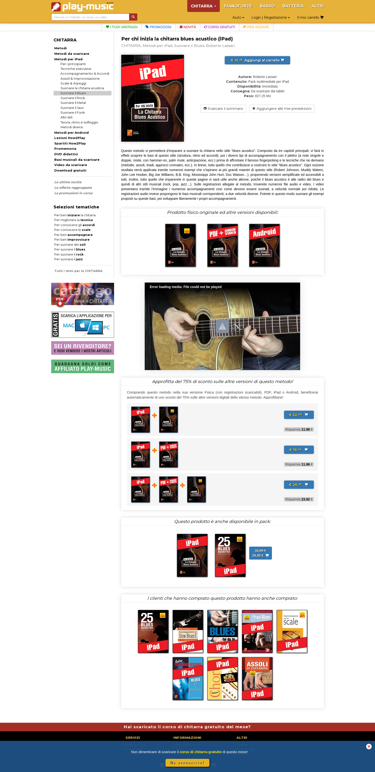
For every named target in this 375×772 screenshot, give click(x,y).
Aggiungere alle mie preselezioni (281, 108)
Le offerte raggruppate (73, 187)
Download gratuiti (70, 170)
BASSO (267, 6)
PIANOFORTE (238, 6)
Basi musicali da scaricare (76, 159)
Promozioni (158, 27)
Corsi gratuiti (219, 27)
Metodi (60, 48)
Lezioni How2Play (69, 138)
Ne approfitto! (187, 763)
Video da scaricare (70, 165)
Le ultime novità (67, 182)
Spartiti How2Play (70, 143)
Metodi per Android (71, 132)
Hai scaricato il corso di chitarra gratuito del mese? (187, 726)
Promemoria (65, 148)
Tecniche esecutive (76, 69)
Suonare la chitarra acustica (82, 88)
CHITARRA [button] (203, 6)
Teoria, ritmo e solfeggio (79, 122)
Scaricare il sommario (223, 108)
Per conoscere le (72, 230)
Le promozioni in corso (73, 193)
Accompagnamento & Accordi (85, 73)
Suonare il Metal (73, 103)
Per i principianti (73, 64)
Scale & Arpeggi (73, 83)
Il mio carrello (310, 17)
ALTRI (318, 6)
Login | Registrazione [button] (270, 17)
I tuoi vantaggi (122, 27)
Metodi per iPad (68, 59)
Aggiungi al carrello (257, 60)
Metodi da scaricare (71, 54)
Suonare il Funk (73, 112)
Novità (187, 27)
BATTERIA (293, 6)
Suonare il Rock (73, 98)
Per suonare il (69, 249)
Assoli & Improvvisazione (80, 78)
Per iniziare (256, 27)
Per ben (73, 235)
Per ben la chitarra (75, 215)
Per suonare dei (70, 244)
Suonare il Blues (73, 93)
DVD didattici (66, 154)
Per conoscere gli (74, 225)
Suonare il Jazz (72, 108)
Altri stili (66, 117)
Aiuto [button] (238, 17)
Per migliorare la (73, 220)
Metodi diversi (72, 127)
